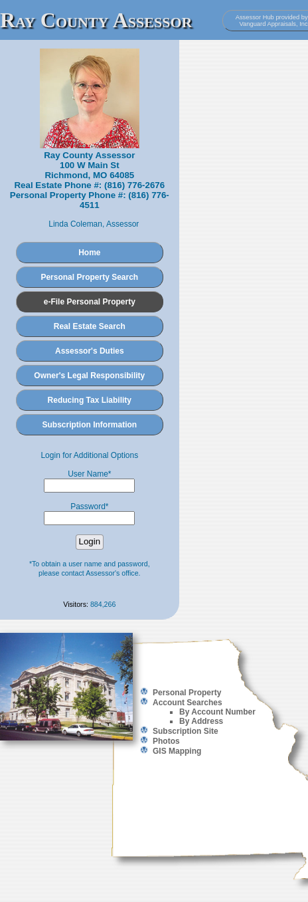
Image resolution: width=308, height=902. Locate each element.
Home (89, 252)
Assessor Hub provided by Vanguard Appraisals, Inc (272, 20)
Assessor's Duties (89, 351)
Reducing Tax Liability (89, 400)
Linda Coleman (75, 224)
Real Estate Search (89, 326)
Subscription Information (89, 424)
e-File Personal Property (89, 301)
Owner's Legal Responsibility (89, 375)
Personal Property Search (89, 277)
